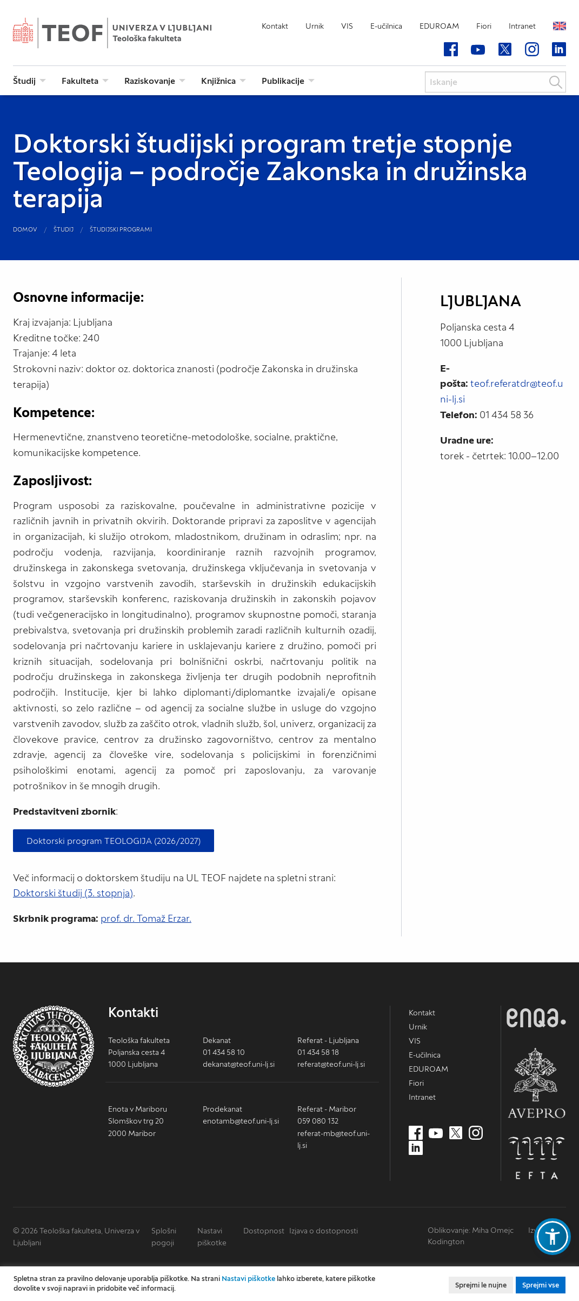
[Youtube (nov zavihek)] (478, 49)
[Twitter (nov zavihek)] (505, 49)
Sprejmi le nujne (481, 1285)
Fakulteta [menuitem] (80, 80)
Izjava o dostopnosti (323, 1231)
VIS (347, 26)
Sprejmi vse (540, 1285)
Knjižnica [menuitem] (218, 80)
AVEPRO (536, 1082)
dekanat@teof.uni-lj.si (239, 1064)
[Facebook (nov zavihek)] (451, 49)
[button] (552, 1236)
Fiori (483, 26)
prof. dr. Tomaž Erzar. (146, 918)
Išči (556, 82)
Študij (64, 229)
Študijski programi (121, 229)
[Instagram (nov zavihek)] (532, 49)
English (559, 26)
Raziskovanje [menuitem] (149, 80)
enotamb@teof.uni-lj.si (241, 1121)
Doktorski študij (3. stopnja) (73, 893)
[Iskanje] (495, 82)
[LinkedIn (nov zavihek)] (559, 49)
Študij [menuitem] (24, 80)
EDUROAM (439, 26)
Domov (25, 229)
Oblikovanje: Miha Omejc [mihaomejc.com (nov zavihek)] (471, 1230)
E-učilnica (386, 26)
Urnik (314, 26)
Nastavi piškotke (248, 1278)
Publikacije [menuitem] (283, 80)
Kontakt (275, 26)
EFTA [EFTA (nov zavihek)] (536, 1158)
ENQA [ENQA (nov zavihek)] (536, 1018)
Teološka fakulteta (129, 33)
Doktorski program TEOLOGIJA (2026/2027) (113, 840)
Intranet (522, 26)
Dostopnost (263, 1231)
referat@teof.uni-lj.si (331, 1064)
